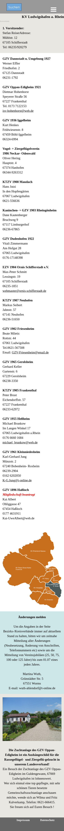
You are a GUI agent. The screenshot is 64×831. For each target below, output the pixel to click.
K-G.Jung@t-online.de (17, 480)
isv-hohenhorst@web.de (18, 111)
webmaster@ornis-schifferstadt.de (24, 291)
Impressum (23, 820)
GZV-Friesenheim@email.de (30, 352)
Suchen (14, 7)
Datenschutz (47, 820)
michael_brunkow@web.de (20, 442)
